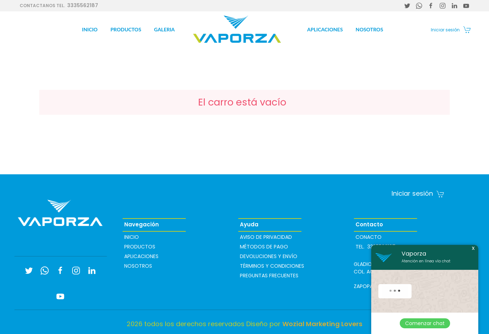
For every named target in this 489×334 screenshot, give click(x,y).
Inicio (90, 29)
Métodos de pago (264, 246)
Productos (125, 29)
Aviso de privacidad (266, 237)
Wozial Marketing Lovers (322, 323)
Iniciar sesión (445, 30)
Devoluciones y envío (268, 256)
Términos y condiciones (272, 265)
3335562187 (59, 5)
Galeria (164, 29)
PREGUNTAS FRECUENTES (269, 275)
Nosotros (369, 29)
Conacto (369, 237)
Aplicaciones (325, 29)
